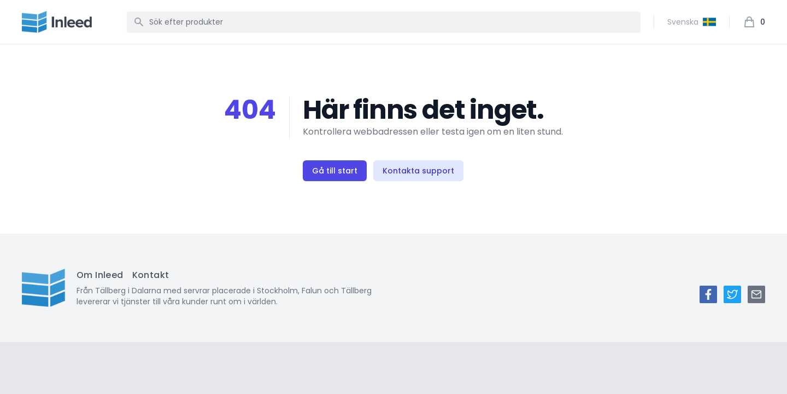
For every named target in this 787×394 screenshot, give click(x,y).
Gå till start (334, 170)
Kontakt (150, 275)
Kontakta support (418, 170)
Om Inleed (100, 275)
